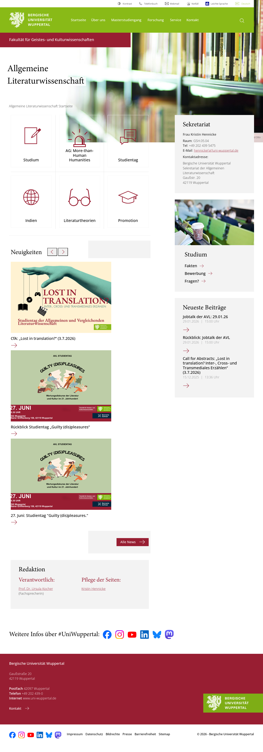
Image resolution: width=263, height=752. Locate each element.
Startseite (78, 20)
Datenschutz (94, 739)
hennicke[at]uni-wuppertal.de (216, 150)
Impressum (75, 739)
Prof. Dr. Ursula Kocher (36, 593)
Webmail (174, 3)
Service (175, 20)
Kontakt (192, 20)
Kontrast (127, 3)
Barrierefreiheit (145, 739)
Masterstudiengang (126, 20)
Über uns (98, 20)
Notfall (195, 3)
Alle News (128, 547)
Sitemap (164, 739)
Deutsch (245, 3)
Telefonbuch (151, 3)
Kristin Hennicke (93, 593)
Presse (127, 739)
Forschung (156, 20)
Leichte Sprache (219, 3)
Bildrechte (113, 739)
